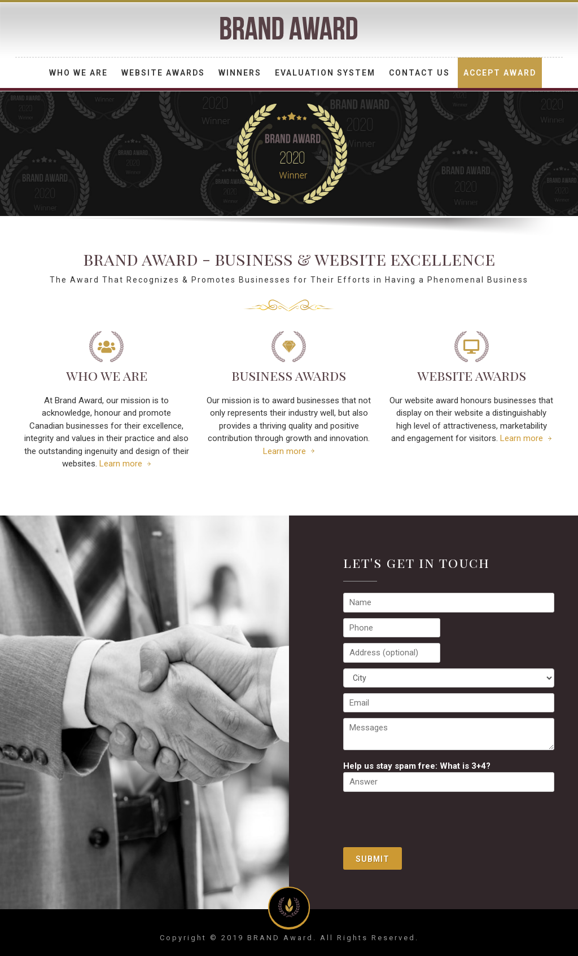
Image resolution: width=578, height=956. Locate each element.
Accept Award (499, 72)
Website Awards (163, 72)
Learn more (120, 464)
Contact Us (419, 72)
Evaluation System (325, 72)
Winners (239, 72)
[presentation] (429, 820)
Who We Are (78, 72)
